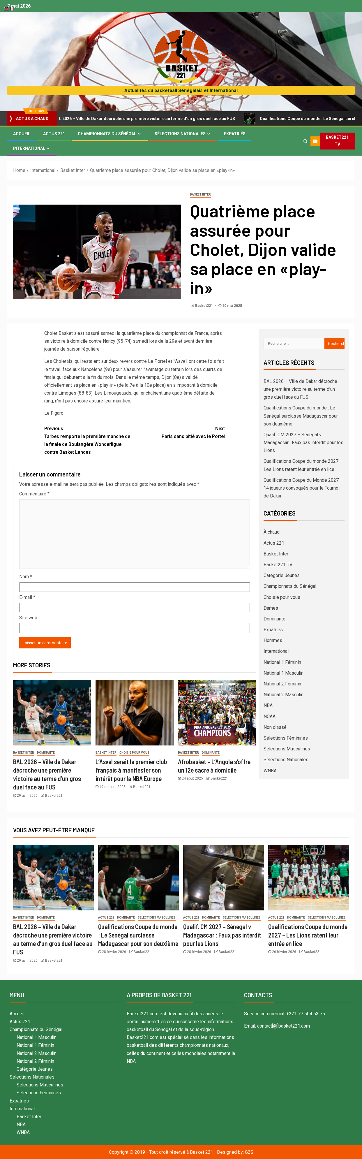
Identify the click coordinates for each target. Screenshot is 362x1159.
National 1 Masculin (283, 673)
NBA (268, 705)
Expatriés (235, 133)
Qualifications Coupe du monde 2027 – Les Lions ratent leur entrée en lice (307, 935)
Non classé (275, 727)
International (29, 148)
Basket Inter (200, 194)
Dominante (46, 752)
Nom (25, 576)
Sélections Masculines (287, 749)
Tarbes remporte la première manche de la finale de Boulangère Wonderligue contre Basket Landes (89, 440)
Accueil (21, 133)
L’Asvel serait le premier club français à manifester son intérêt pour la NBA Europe (131, 770)
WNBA (270, 770)
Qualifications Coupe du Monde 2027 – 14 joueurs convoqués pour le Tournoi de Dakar (303, 488)
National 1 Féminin (282, 662)
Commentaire (34, 494)
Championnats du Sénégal (107, 133)
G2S (249, 1152)
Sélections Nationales (180, 133)
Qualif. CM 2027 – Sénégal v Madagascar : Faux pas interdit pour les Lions (303, 442)
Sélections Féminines (286, 738)
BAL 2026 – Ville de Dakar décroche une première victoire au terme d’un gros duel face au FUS (146, 118)
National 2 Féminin (282, 684)
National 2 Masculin (283, 694)
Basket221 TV (278, 564)
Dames (271, 608)
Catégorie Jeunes (282, 575)
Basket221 (204, 306)
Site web (28, 617)
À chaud (272, 532)
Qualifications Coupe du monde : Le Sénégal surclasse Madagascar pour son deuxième (301, 415)
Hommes (273, 640)
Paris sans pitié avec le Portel (180, 432)
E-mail (27, 597)
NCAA (270, 716)
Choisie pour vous (134, 752)
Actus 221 (54, 133)
